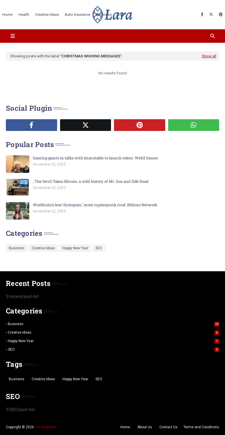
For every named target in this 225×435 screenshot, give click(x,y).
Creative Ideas (43, 248)
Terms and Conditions (201, 427)
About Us (144, 427)
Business (16, 248)
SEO (99, 248)
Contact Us (168, 427)
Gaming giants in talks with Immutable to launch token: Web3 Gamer (95, 158)
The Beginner (46, 427)
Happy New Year (75, 248)
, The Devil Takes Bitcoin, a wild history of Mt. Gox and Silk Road (91, 181)
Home (125, 427)
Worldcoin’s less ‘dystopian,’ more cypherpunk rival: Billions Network (95, 204)
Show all (209, 56)
